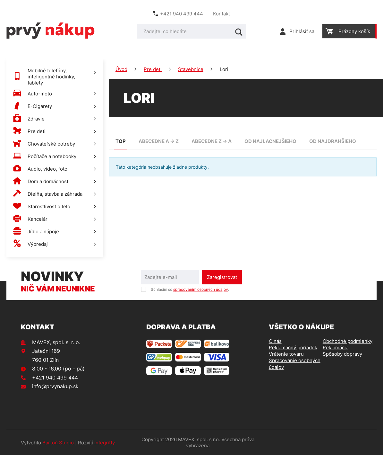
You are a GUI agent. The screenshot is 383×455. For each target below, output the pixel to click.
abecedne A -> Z (159, 141)
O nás (275, 341)
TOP (120, 141)
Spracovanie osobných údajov (294, 363)
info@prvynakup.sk (55, 386)
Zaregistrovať (222, 277)
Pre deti (153, 69)
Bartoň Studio (58, 443)
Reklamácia (335, 347)
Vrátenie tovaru (286, 354)
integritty (104, 443)
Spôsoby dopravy (342, 354)
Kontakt (221, 14)
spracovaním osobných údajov (200, 289)
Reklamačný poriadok (293, 347)
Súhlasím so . (190, 289)
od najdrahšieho (332, 141)
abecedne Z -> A (212, 141)
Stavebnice (190, 69)
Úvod (121, 69)
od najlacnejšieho (270, 141)
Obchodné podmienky (347, 341)
